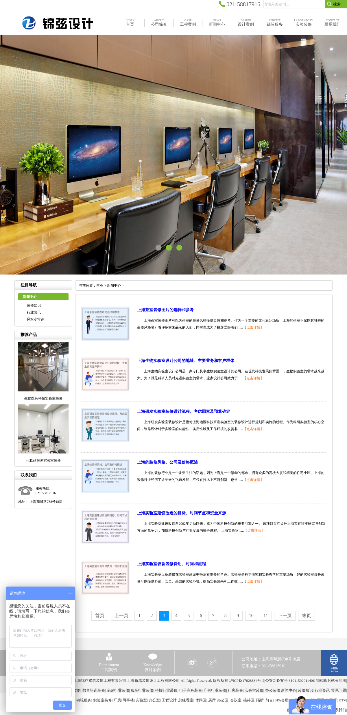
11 (265, 615)
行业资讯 (34, 312)
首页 (99, 615)
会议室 (235, 700)
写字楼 (128, 700)
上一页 (121, 615)
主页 (99, 285)
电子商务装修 (190, 690)
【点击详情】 (253, 327)
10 (251, 615)
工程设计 (169, 700)
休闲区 (200, 700)
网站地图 (323, 680)
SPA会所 (282, 700)
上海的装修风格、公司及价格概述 (167, 462)
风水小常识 (35, 319)
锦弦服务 (83, 700)
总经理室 (185, 700)
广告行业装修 (215, 690)
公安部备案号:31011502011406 (290, 680)
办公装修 (272, 690)
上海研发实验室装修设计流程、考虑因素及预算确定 (183, 411)
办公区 (222, 700)
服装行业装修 (142, 690)
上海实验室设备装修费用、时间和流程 (171, 564)
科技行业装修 (166, 690)
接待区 (248, 700)
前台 (269, 700)
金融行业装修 (118, 690)
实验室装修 (254, 690)
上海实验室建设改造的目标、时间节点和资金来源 (181, 513)
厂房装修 (235, 690)
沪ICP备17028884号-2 (246, 680)
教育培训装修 (93, 690)
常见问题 (338, 690)
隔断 (260, 700)
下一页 (285, 615)
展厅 (212, 700)
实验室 (141, 700)
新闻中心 (114, 285)
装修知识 (34, 305)
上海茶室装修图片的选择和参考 (165, 310)
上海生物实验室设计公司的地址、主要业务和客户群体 (185, 361)
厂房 (117, 700)
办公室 (154, 700)
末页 (306, 615)
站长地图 (338, 680)
